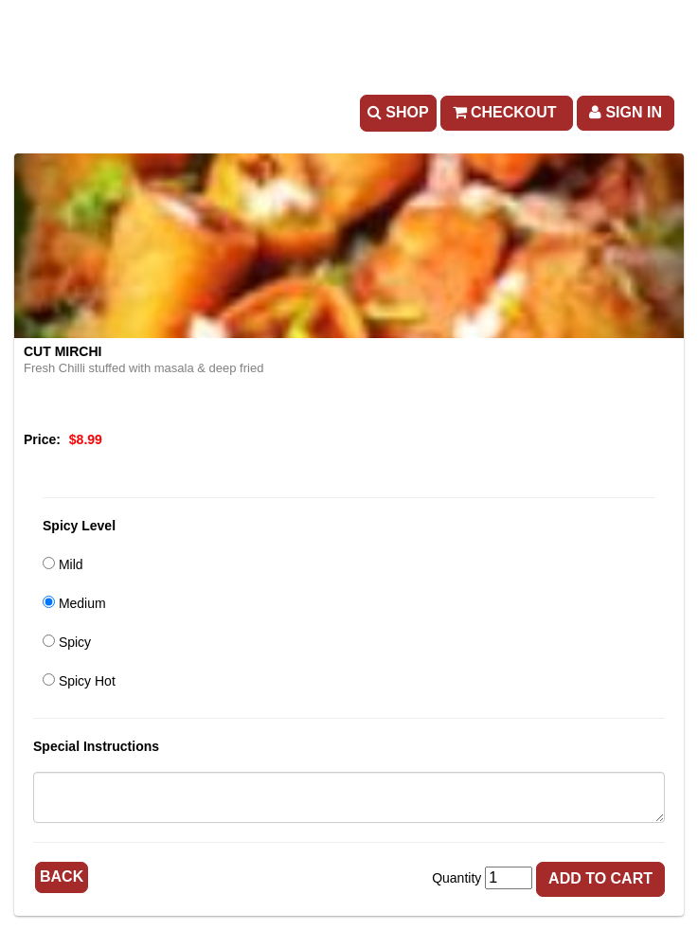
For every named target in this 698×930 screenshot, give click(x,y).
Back (61, 876)
